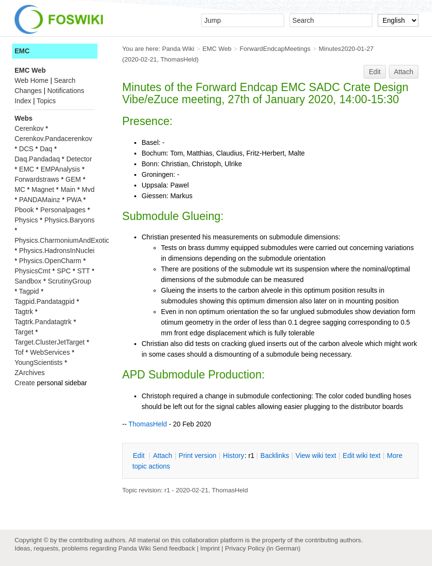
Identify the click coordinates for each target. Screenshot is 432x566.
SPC (64, 271)
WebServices (50, 352)
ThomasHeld (178, 59)
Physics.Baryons (69, 220)
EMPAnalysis (60, 169)
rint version (198, 455)
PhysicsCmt (32, 271)
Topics (46, 101)
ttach (162, 455)
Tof (19, 352)
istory (233, 455)
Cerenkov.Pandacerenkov (53, 138)
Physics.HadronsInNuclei (57, 250)
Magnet (43, 189)
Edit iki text (362, 455)
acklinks (274, 455)
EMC (22, 51)
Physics (26, 220)
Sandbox (28, 281)
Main (68, 189)
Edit (375, 72)
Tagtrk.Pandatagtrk (43, 322)
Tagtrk (24, 311)
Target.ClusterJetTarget (50, 342)
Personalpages (62, 210)
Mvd (88, 189)
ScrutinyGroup (69, 281)
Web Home (31, 80)
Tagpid (29, 291)
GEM (73, 179)
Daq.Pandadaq (37, 159)
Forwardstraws (37, 179)
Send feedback (173, 548)
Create (25, 383)
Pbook (24, 210)
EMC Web (217, 48)
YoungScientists (39, 362)
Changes (28, 90)
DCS (26, 149)
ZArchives (30, 373)
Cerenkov (29, 128)
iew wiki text (316, 455)
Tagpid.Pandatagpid (45, 301)
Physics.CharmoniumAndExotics (63, 240)
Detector (79, 159)
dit (139, 455)
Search (64, 80)
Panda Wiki (178, 48)
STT (83, 271)
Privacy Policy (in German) (263, 548)
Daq (46, 149)
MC (20, 189)
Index (23, 101)
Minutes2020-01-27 (346, 48)
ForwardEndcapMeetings (275, 48)
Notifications (65, 90)
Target (24, 332)
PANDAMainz (39, 200)
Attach (404, 72)
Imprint (210, 548)
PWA (73, 200)
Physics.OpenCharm (50, 261)
